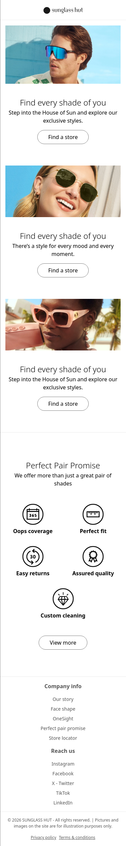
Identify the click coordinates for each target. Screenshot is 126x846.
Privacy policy (43, 837)
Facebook (63, 773)
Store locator (63, 738)
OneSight (63, 718)
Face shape (63, 709)
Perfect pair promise (63, 728)
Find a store (63, 137)
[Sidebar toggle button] (9, 10)
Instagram (62, 764)
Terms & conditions (77, 837)
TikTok (63, 793)
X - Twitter (63, 783)
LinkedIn (63, 802)
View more (63, 642)
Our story (62, 699)
